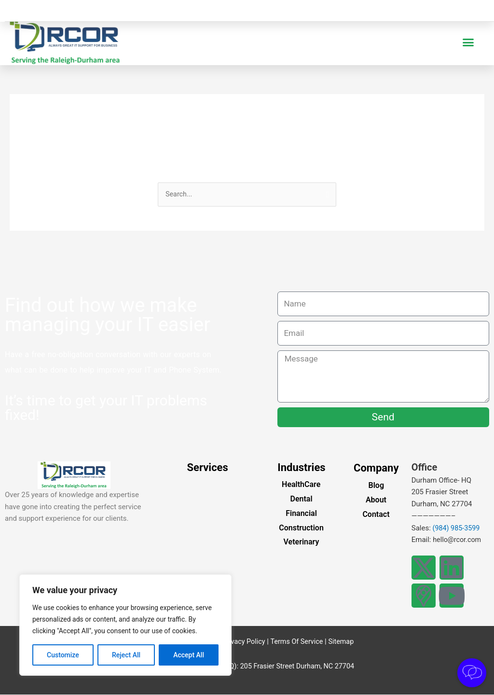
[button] (468, 42)
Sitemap (343, 642)
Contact (375, 514)
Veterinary (301, 542)
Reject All (126, 655)
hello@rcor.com (458, 540)
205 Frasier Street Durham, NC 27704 (297, 666)
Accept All (188, 655)
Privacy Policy (242, 642)
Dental (301, 499)
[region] (125, 625)
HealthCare (301, 484)
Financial (301, 513)
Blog (376, 486)
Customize (63, 655)
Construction (301, 528)
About (376, 500)
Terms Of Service (297, 642)
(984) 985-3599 (457, 528)
